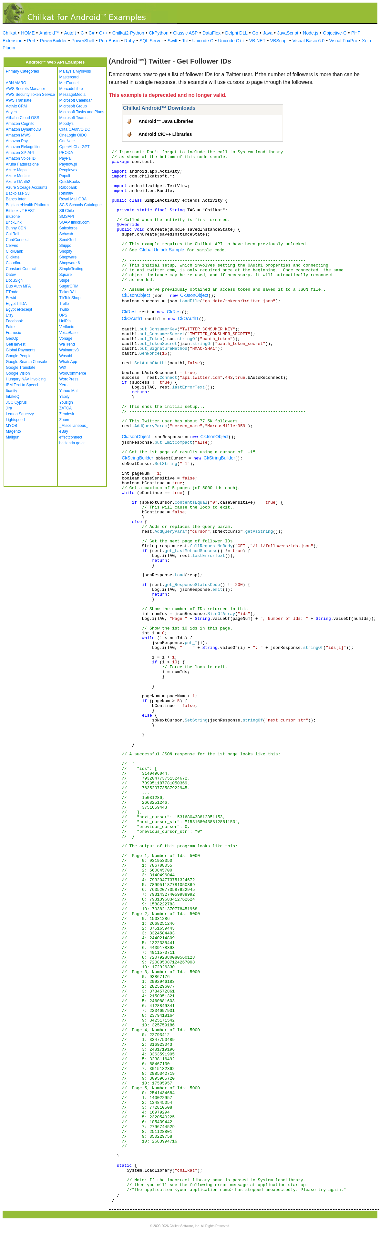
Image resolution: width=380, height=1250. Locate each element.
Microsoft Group (73, 106)
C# (91, 32)
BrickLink (14, 222)
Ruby (129, 40)
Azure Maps (16, 170)
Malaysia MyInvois (75, 71)
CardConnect (17, 239)
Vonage (66, 338)
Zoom (64, 420)
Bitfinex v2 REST (20, 210)
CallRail (12, 234)
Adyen (11, 112)
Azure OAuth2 (18, 181)
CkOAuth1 (132, 318)
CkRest (129, 311)
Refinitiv (66, 193)
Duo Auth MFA (18, 286)
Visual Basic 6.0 (308, 40)
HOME (28, 32)
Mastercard (69, 77)
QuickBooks (69, 181)
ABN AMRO (16, 83)
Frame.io (13, 332)
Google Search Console (26, 361)
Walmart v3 (69, 350)
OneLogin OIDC (73, 135)
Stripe (64, 280)
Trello (64, 303)
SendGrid (67, 239)
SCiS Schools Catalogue (80, 205)
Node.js (310, 32)
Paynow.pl (68, 164)
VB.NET (257, 40)
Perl (31, 40)
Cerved (12, 245)
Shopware (68, 257)
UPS (63, 315)
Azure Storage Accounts (26, 187)
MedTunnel (69, 83)
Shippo (65, 245)
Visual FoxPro (343, 40)
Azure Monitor (18, 176)
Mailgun (12, 437)
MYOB (11, 425)
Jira (9, 408)
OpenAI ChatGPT (74, 147)
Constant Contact (21, 269)
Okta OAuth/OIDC (74, 129)
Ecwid (11, 298)
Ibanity (11, 390)
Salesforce (68, 228)
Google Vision (18, 373)
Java (267, 32)
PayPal (65, 158)
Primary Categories (22, 71)
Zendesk (66, 414)
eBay (63, 431)
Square (65, 274)
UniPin (65, 321)
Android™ (49, 32)
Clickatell (13, 257)
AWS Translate (19, 100)
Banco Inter (16, 199)
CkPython (159, 32)
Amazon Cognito (20, 123)
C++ (103, 32)
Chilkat (9, 32)
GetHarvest (16, 344)
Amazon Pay (17, 141)
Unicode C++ (231, 40)
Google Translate (20, 367)
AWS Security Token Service (30, 94)
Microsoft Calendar (75, 100)
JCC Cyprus (16, 402)
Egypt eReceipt (19, 309)
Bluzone (13, 216)
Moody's (66, 123)
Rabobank (68, 187)
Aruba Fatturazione (22, 164)
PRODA (66, 152)
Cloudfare (14, 263)
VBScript (279, 40)
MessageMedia (72, 94)
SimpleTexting (71, 269)
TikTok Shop (70, 298)
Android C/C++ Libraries (165, 134)
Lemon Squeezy (20, 414)
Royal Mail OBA (73, 199)
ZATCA (65, 408)
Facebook (14, 321)
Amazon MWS (18, 135)
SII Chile (66, 210)
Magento (13, 431)
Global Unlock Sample (161, 249)
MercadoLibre (71, 88)
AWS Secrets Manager (25, 88)
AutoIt (70, 32)
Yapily (64, 396)
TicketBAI (67, 292)
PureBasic (109, 40)
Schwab (66, 234)
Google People (18, 356)
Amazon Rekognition (24, 147)
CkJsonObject (136, 295)
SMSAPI (66, 216)
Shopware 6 (69, 263)
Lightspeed (15, 420)
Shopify (65, 251)
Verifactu (67, 327)
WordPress (68, 379)
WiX (63, 367)
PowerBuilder (53, 40)
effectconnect (70, 437)
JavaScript (287, 32)
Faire (10, 327)
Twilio (64, 309)
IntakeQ (12, 396)
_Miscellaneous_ (73, 425)
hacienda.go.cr (72, 443)
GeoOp (12, 338)
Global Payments (20, 350)
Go (255, 32)
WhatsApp (68, 361)
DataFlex (211, 32)
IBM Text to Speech (22, 385)
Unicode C (202, 40)
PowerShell (82, 40)
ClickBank (14, 251)
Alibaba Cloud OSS (22, 118)
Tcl (185, 40)
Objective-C (334, 32)
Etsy (9, 315)
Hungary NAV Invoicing (26, 379)
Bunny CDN (16, 228)
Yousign (66, 402)
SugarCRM (68, 286)
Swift (172, 40)
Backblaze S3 (17, 193)
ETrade (12, 292)
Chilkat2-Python (128, 32)
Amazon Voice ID (21, 158)
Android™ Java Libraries (166, 121)
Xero (63, 385)
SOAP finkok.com (74, 222)
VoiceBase (68, 332)
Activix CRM (16, 106)
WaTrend (67, 344)
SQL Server (151, 40)
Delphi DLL (236, 32)
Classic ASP (185, 32)
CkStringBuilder (137, 457)
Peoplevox (68, 170)
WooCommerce (72, 373)
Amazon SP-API (20, 152)
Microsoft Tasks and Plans (81, 112)
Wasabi (65, 356)
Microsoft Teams (73, 118)
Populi (64, 176)
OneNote (67, 141)
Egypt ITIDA (16, 303)
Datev (11, 274)
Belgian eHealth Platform (27, 205)
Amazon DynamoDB (23, 129)
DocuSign (14, 280)
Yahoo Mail (68, 390)
